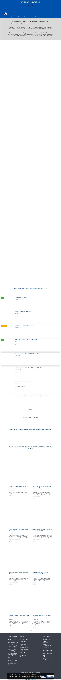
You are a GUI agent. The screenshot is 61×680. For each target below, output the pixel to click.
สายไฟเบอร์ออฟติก (34, 24)
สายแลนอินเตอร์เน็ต (33, 288)
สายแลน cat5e (23, 643)
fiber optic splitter (24, 647)
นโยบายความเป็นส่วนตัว (34, 676)
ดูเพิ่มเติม (30, 409)
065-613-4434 (48, 645)
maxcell (21, 653)
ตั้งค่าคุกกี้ (43, 676)
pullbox (21, 649)
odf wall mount (46, 35)
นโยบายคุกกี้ (13, 677)
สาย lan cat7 (23, 644)
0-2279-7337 (46, 647)
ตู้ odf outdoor (23, 657)
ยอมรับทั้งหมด (50, 676)
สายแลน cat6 (23, 641)
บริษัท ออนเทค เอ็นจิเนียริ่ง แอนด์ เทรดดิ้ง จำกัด (30, 1)
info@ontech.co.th (47, 659)
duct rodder (16, 35)
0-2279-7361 (46, 649)
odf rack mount (36, 35)
